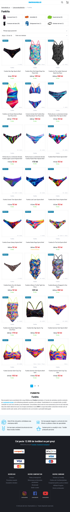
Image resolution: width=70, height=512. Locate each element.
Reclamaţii (35, 485)
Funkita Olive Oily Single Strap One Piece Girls (35, 72)
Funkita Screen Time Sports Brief (12, 199)
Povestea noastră (11, 480)
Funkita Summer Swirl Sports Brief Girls (35, 371)
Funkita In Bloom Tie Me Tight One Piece (35, 286)
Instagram (46, 444)
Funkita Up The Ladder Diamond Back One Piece (58, 72)
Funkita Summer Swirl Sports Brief (57, 328)
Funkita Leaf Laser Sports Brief (35, 199)
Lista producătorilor (19, 7)
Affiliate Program (58, 485)
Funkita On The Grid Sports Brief (58, 242)
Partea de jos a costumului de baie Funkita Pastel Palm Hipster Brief (35, 157)
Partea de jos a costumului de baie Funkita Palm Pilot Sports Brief (57, 115)
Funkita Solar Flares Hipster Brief (57, 199)
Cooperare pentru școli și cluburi (58, 483)
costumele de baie (8, 402)
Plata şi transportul (35, 477)
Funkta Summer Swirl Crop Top (12, 370)
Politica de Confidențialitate (58, 480)
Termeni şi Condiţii (58, 477)
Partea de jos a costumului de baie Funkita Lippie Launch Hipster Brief (12, 157)
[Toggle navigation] (2, 2)
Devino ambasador (58, 488)
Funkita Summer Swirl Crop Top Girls (58, 371)
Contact (11, 477)
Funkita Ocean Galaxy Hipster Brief (12, 242)
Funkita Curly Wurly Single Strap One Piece (12, 328)
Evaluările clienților (11, 483)
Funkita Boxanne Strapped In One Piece (57, 286)
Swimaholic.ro (5, 7)
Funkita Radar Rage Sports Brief (35, 242)
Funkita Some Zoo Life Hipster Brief (12, 286)
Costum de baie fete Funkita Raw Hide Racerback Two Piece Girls (35, 115)
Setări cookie (35, 487)
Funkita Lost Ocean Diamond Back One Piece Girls (12, 115)
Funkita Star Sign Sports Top (35, 328)
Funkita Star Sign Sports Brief (12, 71)
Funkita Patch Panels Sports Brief (57, 157)
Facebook (40, 444)
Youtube (33, 444)
